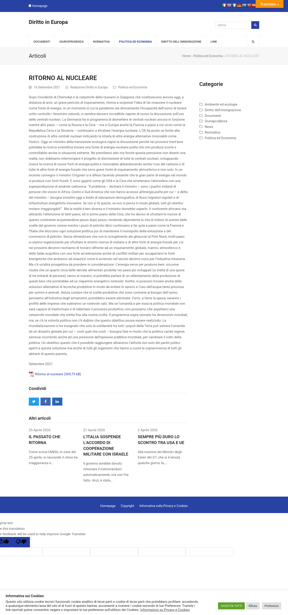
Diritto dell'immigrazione (223, 110)
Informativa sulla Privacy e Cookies (163, 506)
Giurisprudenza (216, 121)
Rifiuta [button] (253, 606)
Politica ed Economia (208, 56)
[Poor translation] (21, 542)
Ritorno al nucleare (49, 374)
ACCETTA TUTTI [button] (231, 606)
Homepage (39, 6)
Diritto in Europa (48, 22)
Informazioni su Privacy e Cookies (165, 610)
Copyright (127, 506)
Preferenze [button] (272, 606)
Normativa (212, 132)
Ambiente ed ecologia (221, 104)
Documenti (213, 116)
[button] (253, 41)
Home (186, 56)
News (209, 127)
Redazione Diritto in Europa (89, 87)
